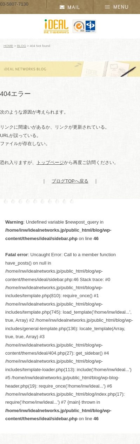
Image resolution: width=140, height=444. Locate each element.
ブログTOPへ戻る (70, 181)
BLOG (21, 46)
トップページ (50, 162)
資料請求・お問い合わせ (70, 7)
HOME (8, 46)
